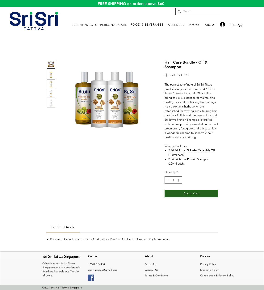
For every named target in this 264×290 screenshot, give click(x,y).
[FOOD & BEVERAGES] (147, 24)
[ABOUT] (211, 25)
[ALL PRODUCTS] (85, 25)
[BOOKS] (194, 25)
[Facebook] (91, 278)
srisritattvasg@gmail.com (103, 269)
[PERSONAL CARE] (114, 25)
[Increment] (179, 180)
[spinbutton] (173, 180)
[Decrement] (167, 180)
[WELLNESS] (176, 25)
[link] (240, 24)
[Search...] (198, 11)
